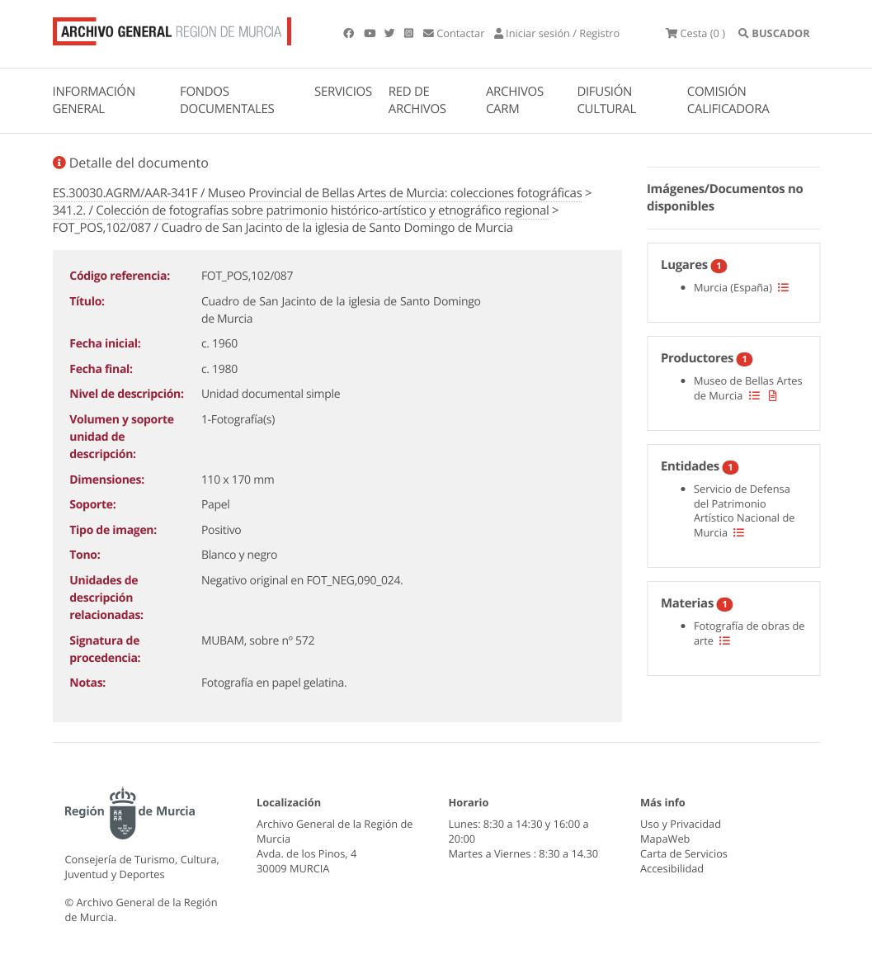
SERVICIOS (343, 91)
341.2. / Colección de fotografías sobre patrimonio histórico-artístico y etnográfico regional (301, 210)
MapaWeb (665, 838)
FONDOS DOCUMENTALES (227, 100)
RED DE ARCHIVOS (417, 100)
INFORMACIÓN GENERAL (94, 100)
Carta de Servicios (684, 853)
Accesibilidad (672, 868)
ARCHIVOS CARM (515, 100)
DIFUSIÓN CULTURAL (606, 100)
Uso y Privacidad (680, 823)
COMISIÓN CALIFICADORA (728, 100)
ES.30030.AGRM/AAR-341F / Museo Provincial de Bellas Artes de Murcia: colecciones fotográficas (317, 193)
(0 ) (695, 33)
